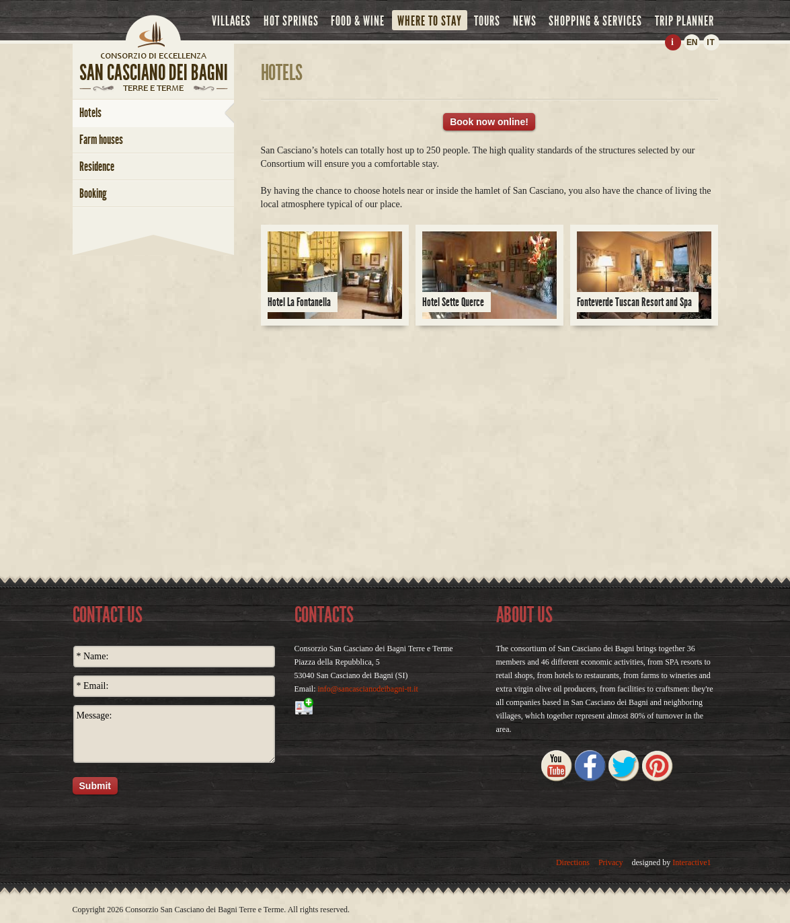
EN (691, 42)
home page (153, 55)
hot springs (291, 21)
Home (153, 30)
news (525, 21)
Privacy (610, 862)
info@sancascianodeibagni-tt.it (368, 689)
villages (231, 21)
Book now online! (489, 121)
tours (487, 21)
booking (93, 193)
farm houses (101, 139)
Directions (573, 862)
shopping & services (595, 21)
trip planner (684, 21)
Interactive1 (691, 862)
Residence (96, 166)
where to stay (429, 21)
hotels (90, 112)
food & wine (358, 21)
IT (711, 42)
